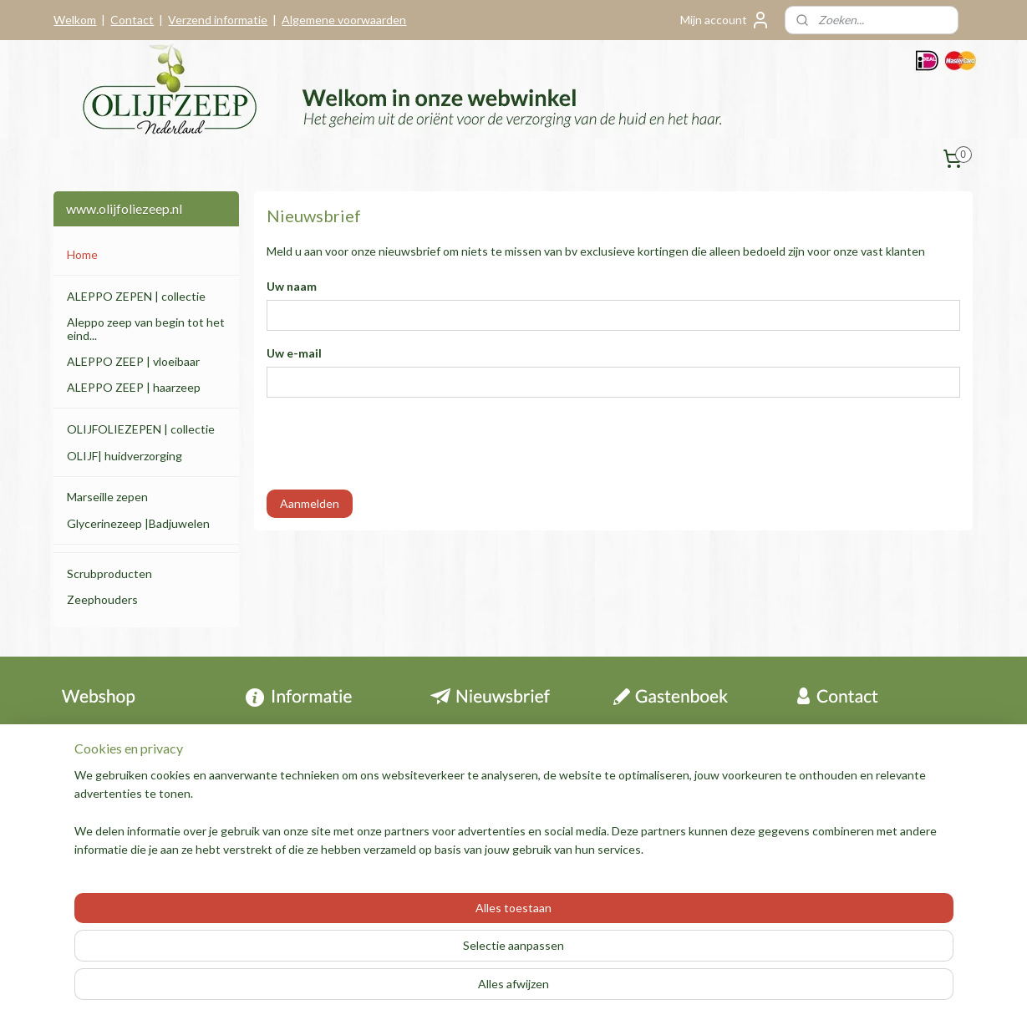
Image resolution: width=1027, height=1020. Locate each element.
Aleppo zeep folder (296, 827)
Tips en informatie (302, 771)
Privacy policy (96, 827)
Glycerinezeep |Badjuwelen (138, 523)
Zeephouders (102, 599)
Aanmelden (309, 503)
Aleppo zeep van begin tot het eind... (146, 328)
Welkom (74, 20)
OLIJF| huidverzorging (124, 456)
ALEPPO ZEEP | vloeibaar (133, 361)
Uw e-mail (294, 353)
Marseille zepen (107, 497)
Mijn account (725, 20)
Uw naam (292, 286)
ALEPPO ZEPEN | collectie (136, 296)
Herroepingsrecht (108, 753)
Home (82, 254)
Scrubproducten (109, 573)
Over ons (637, 790)
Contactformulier (850, 827)
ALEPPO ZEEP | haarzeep (134, 387)
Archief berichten (658, 734)
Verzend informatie (217, 20)
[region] (403, 954)
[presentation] (394, 443)
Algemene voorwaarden (344, 20)
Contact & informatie (129, 734)
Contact (132, 20)
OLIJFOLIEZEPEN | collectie (141, 429)
